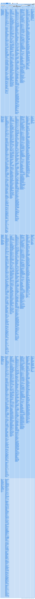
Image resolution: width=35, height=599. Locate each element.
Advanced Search (28, 6)
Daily (1, 3)
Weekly (4, 3)
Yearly (9, 3)
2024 (16, 3)
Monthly (7, 3)
